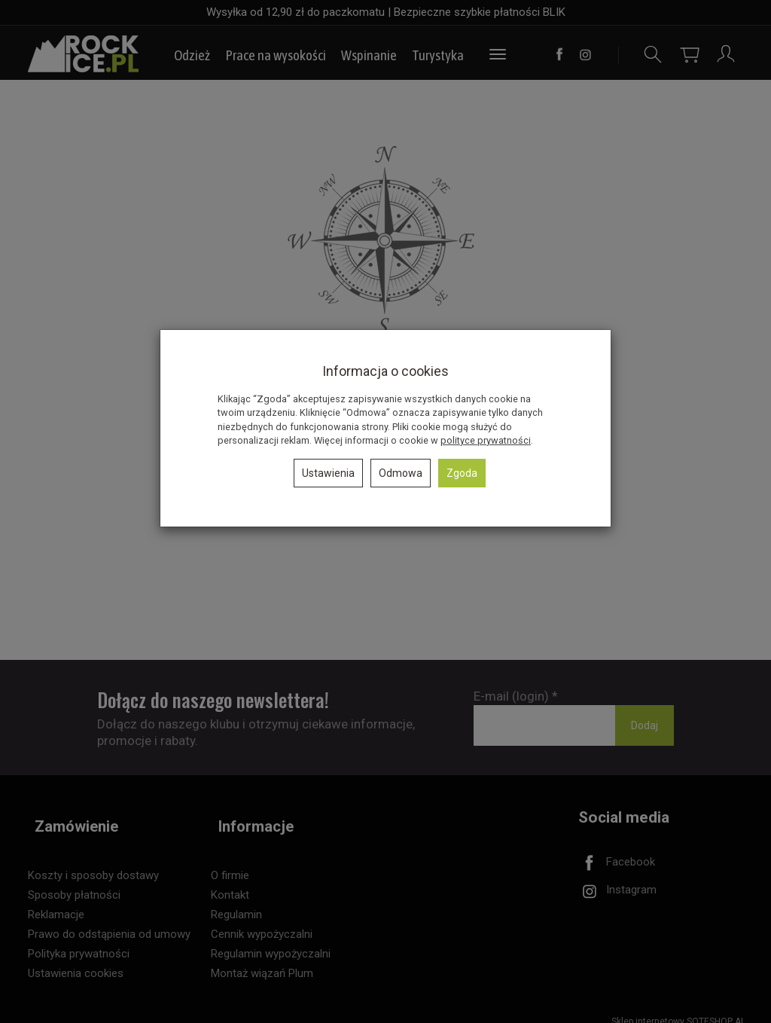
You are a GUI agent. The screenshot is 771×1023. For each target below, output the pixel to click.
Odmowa (400, 473)
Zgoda (461, 473)
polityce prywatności (485, 440)
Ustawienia (328, 473)
